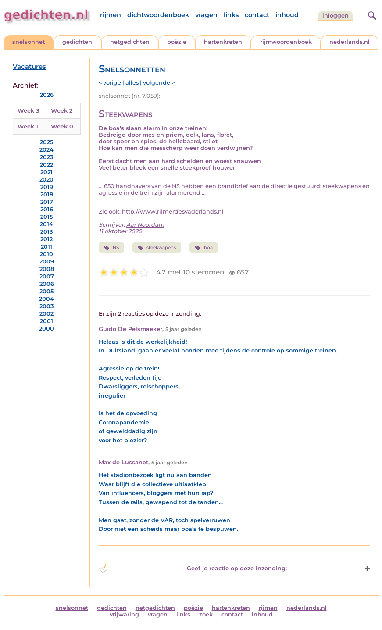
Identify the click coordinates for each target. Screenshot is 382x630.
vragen (206, 15)
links (231, 15)
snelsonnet (28, 42)
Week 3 (28, 110)
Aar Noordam (145, 224)
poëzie (176, 42)
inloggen (335, 15)
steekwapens (157, 248)
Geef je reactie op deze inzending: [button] (193, 568)
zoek (206, 614)
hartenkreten (223, 42)
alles (132, 82)
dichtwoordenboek (158, 15)
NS (111, 248)
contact (257, 15)
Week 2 (61, 110)
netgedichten (130, 42)
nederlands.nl (349, 42)
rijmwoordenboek (286, 42)
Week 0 (62, 126)
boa (203, 248)
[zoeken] (371, 14)
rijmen (110, 15)
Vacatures (29, 67)
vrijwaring (124, 614)
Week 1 (28, 126)
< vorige (110, 82)
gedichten (77, 42)
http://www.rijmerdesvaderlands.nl (173, 211)
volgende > (159, 82)
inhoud (287, 15)
